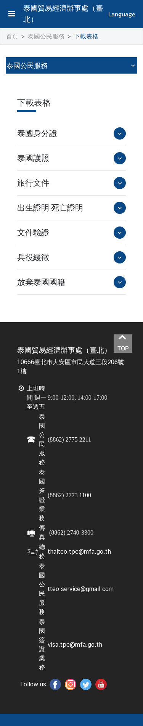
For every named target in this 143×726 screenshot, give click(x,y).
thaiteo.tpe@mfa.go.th (79, 551)
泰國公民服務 (46, 36)
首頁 (12, 36)
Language (121, 14)
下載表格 (86, 36)
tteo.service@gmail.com (81, 589)
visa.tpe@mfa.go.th (75, 644)
